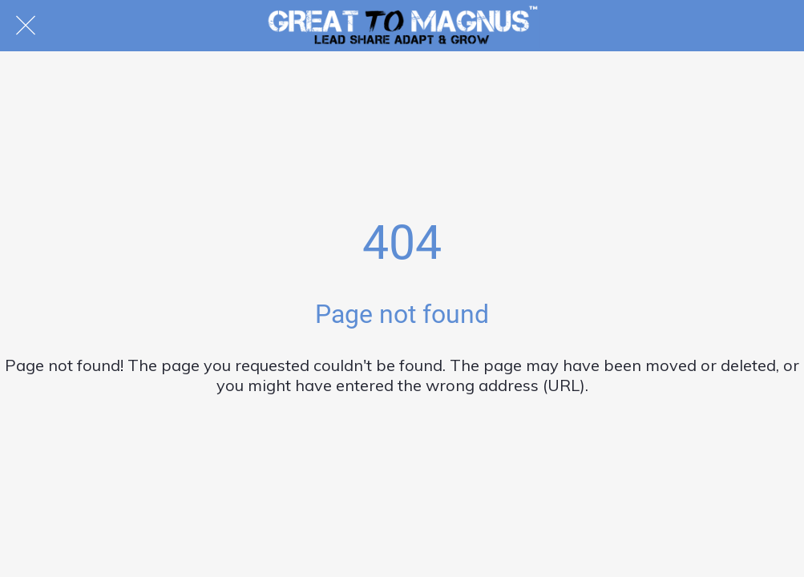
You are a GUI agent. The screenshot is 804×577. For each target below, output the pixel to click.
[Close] (25, 25)
